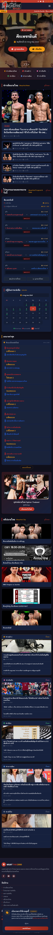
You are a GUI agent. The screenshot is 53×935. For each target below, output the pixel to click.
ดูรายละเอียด (17, 49)
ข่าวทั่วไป (41, 76)
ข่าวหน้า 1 (26, 71)
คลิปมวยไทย (6, 899)
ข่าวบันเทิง (41, 71)
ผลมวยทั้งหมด (26, 467)
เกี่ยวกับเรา (6, 902)
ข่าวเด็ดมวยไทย (10, 71)
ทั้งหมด (48, 637)
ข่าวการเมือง (26, 76)
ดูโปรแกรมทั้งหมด (15, 279)
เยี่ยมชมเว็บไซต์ (26, 509)
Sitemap (36, 932)
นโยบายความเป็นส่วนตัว (10, 905)
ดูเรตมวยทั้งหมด (38, 279)
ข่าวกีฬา (11, 76)
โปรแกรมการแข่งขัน (8, 890)
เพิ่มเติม (37, 49)
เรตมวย (5, 896)
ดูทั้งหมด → (47, 85)
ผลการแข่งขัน (7, 893)
